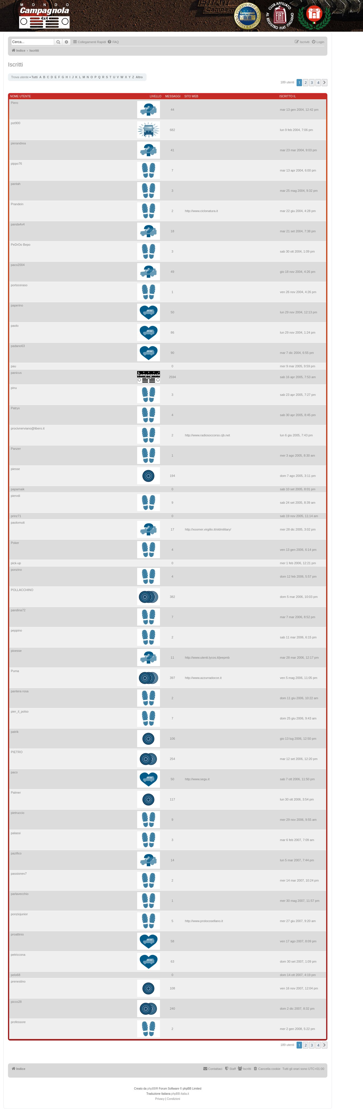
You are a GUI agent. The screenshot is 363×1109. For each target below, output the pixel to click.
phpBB (151, 1088)
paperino (17, 305)
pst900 (15, 123)
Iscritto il (287, 96)
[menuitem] (113, 42)
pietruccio (17, 812)
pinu (14, 388)
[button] (324, 82)
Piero (14, 102)
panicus (16, 372)
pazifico (16, 853)
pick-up (16, 563)
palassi (16, 833)
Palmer (16, 792)
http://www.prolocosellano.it (204, 921)
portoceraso (19, 285)
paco (14, 772)
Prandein (17, 204)
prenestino (18, 981)
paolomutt (18, 522)
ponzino (16, 569)
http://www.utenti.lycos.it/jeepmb (207, 657)
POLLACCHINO (22, 590)
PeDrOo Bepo (20, 244)
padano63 (18, 346)
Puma (15, 671)
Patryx (15, 408)
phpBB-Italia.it (180, 1093)
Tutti (34, 77)
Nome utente (20, 96)
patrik (15, 731)
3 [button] (312, 82)
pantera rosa (20, 691)
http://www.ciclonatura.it (201, 211)
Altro (139, 77)
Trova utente (20, 77)
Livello (155, 96)
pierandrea (18, 143)
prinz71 (16, 516)
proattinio (17, 934)
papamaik (18, 489)
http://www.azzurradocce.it (203, 677)
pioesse (16, 650)
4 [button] (318, 82)
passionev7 (19, 873)
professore (18, 1022)
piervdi (15, 495)
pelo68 (15, 975)
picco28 (16, 1001)
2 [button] (306, 82)
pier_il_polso (20, 711)
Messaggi (173, 96)
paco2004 (18, 265)
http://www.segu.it (197, 779)
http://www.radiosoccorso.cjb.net (207, 435)
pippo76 (16, 163)
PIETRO (17, 752)
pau (13, 366)
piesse (15, 469)
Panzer (16, 448)
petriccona (18, 954)
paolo (15, 325)
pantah (16, 183)
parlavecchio (20, 894)
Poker (15, 543)
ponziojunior (19, 914)
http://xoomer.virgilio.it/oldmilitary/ (208, 529)
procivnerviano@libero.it (27, 428)
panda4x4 (18, 224)
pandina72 (18, 610)
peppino (16, 630)
